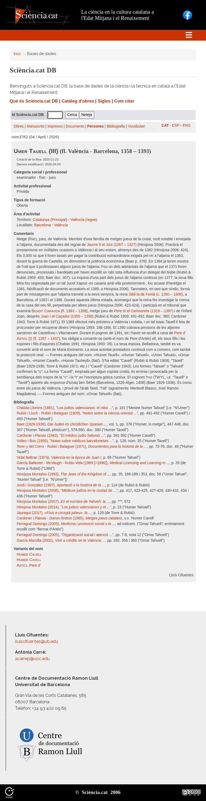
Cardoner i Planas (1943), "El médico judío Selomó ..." (61, 436)
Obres (19, 126)
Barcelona (42, 225)
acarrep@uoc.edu (32, 658)
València (61, 225)
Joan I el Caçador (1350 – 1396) (67, 316)
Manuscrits (36, 126)
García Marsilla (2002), (61, 540)
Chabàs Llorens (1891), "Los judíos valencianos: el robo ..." (65, 408)
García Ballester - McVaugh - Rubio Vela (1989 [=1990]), (93, 463)
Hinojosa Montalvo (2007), (63, 502)
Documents (75, 126)
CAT (165, 125)
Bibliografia (116, 126)
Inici (17, 53)
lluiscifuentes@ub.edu (37, 641)
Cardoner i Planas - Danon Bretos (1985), (69, 518)
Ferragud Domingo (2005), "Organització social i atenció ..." (65, 535)
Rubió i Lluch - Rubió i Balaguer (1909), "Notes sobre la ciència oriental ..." (77, 413)
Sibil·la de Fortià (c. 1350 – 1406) (156, 294)
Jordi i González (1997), (61, 485)
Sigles (104, 101)
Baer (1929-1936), (62, 424)
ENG (187, 125)
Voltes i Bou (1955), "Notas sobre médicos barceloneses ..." (65, 441)
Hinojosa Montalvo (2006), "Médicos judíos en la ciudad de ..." (67, 491)
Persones (95, 126)
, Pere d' (29, 565)
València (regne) (84, 220)
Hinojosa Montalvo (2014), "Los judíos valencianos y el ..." (64, 507)
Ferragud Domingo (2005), (66, 524)
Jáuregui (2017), (54, 513)
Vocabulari (136, 126)
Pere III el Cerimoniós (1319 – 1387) (143, 311)
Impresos (54, 126)
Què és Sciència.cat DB (34, 101)
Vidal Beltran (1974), (59, 458)
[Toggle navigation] (188, 35)
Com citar (124, 101)
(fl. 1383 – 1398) (60, 311)
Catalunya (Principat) (50, 220)
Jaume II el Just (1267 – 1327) (112, 245)
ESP (175, 125)
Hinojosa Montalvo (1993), (63, 474)
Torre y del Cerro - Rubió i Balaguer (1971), (82, 447)
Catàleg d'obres (78, 101)
